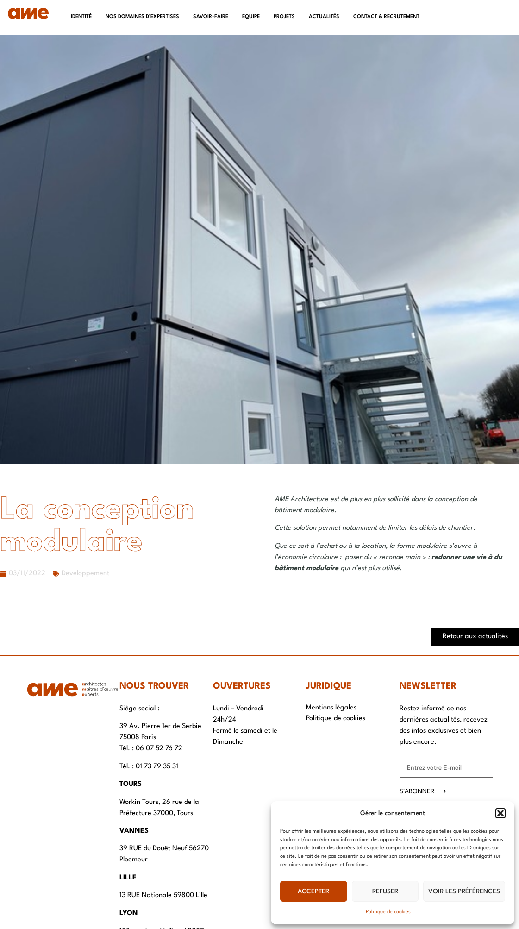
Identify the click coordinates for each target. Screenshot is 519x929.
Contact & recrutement (386, 16)
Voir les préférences (464, 891)
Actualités (324, 16)
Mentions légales (331, 707)
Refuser (385, 891)
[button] (500, 813)
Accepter (313, 891)
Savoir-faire (210, 16)
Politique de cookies (388, 912)
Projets (284, 16)
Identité (81, 16)
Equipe (251, 16)
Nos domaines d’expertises (142, 16)
